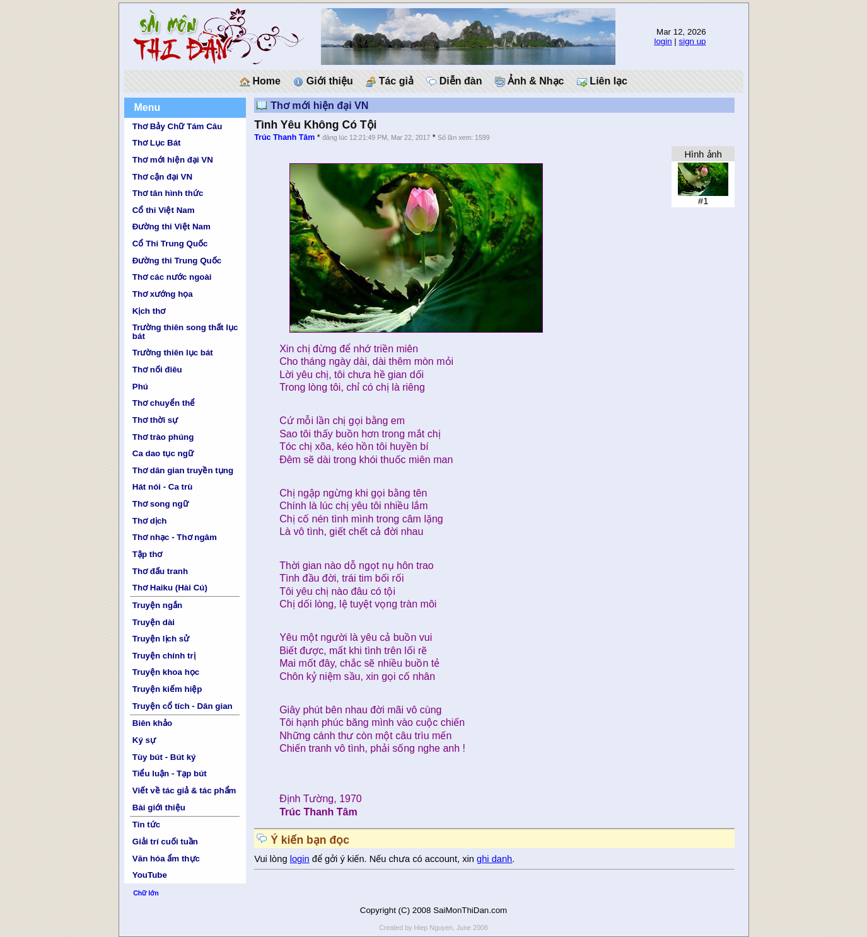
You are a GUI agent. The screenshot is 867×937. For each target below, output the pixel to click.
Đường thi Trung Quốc (176, 260)
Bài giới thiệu (158, 807)
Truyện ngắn (157, 605)
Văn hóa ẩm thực (166, 858)
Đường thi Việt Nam (171, 226)
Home (260, 81)
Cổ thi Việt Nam (163, 210)
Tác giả (390, 81)
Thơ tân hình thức (168, 193)
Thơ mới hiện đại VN (172, 159)
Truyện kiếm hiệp (167, 689)
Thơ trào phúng (163, 437)
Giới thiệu (323, 81)
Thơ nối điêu (157, 369)
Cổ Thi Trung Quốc (170, 243)
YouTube (149, 875)
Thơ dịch (149, 521)
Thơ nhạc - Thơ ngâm (174, 537)
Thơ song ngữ (160, 504)
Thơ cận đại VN (162, 176)
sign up (692, 41)
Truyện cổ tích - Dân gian (182, 706)
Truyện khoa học (165, 672)
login (663, 41)
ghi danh (494, 859)
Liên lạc (602, 81)
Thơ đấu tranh (160, 571)
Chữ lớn (146, 893)
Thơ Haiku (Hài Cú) (169, 587)
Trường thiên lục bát (172, 352)
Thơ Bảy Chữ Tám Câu (177, 126)
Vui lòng (272, 859)
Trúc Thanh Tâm (284, 137)
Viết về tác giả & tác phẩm (184, 790)
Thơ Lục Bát (156, 142)
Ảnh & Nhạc (529, 81)
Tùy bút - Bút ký (164, 757)
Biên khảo (152, 723)
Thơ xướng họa (162, 294)
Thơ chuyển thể (163, 403)
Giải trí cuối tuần (165, 841)
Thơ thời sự (155, 420)
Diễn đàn (454, 81)
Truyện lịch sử (160, 638)
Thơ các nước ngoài (172, 277)
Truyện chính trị (163, 655)
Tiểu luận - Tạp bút (169, 773)
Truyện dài (153, 622)
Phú (140, 386)
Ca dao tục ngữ (163, 453)
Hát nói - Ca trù (162, 486)
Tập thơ (147, 554)
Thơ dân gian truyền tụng (182, 470)
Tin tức (146, 824)
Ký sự (144, 740)
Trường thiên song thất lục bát (185, 331)
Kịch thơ (148, 311)
